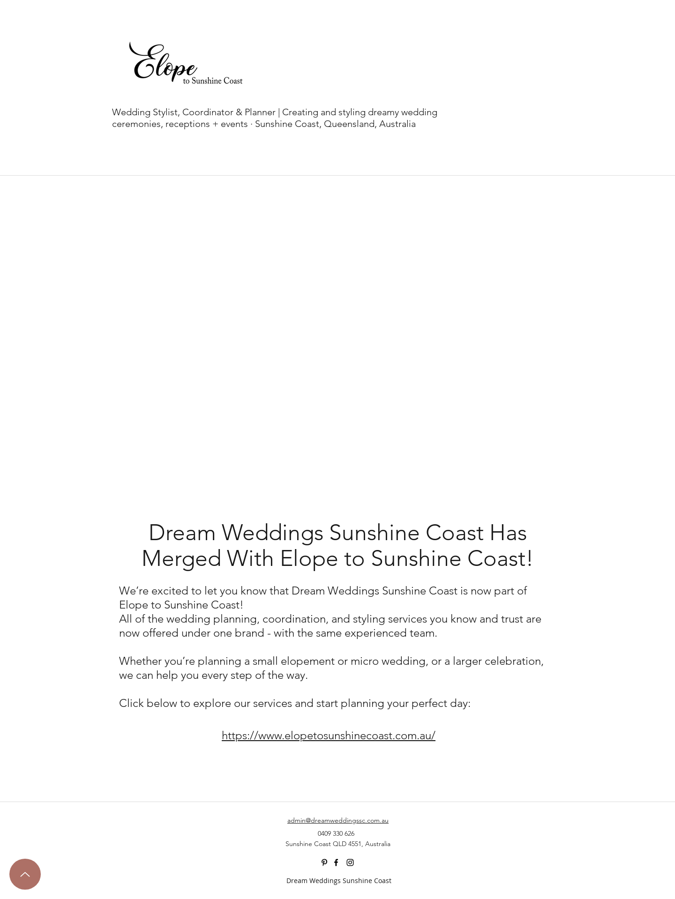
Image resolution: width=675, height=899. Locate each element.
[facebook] (336, 862)
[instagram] (350, 862)
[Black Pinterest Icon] (324, 862)
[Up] (25, 874)
